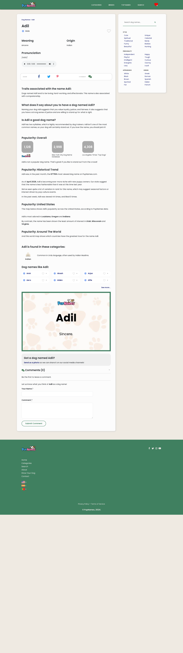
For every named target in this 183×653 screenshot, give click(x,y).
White (126, 73)
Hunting (148, 46)
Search (24, 604)
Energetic (128, 63)
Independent (129, 54)
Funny (126, 44)
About (24, 608)
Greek (147, 73)
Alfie (90, 418)
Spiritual (127, 38)
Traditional (128, 41)
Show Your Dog (28, 611)
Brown (126, 79)
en (23, 620)
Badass (147, 44)
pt (23, 627)
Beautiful (127, 46)
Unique (147, 35)
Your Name (27, 527)
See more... (106, 426)
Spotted (127, 82)
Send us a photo (31, 501)
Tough (147, 57)
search (141, 4)
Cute (126, 35)
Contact (25, 614)
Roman (148, 76)
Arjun (90, 411)
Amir (28, 411)
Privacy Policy (83, 642)
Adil (33, 20)
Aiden (60, 418)
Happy (147, 54)
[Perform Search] (155, 22)
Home (24, 598)
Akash (60, 411)
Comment (27, 538)
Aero (28, 418)
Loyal (147, 65)
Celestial (148, 38)
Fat (125, 85)
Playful (126, 57)
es (23, 624)
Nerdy (147, 41)
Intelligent (128, 60)
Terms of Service (98, 642)
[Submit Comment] (34, 562)
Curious (148, 60)
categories (96, 4)
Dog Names (26, 20)
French (147, 85)
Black (126, 76)
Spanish (148, 79)
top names (126, 4)
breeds (111, 4)
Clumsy (148, 63)
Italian (147, 82)
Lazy (126, 65)
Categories (26, 601)
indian (28, 394)
